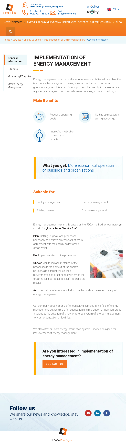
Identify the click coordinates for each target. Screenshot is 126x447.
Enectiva (55, 22)
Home (7, 22)
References (69, 22)
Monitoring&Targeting (17, 76)
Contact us (54, 364)
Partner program (38, 22)
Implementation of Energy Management (64, 39)
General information (15, 60)
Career (94, 22)
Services (17, 22)
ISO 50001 (14, 69)
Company (105, 22)
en (114, 9)
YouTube (88, 413)
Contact (83, 22)
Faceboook (106, 413)
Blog (119, 22)
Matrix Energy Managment (15, 85)
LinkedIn (97, 413)
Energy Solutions (33, 39)
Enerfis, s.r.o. (67, 440)
